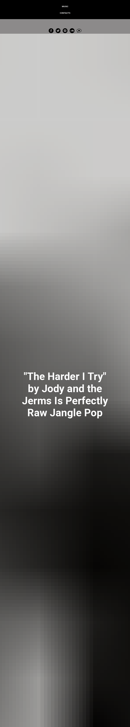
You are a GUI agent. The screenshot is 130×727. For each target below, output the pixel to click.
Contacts (65, 13)
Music (65, 6)
